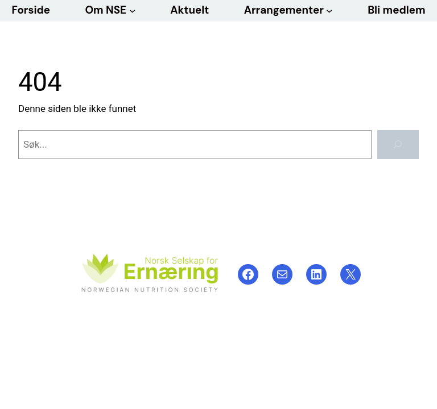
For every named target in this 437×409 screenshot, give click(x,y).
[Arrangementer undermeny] (329, 10)
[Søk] (398, 144)
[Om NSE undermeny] (132, 10)
